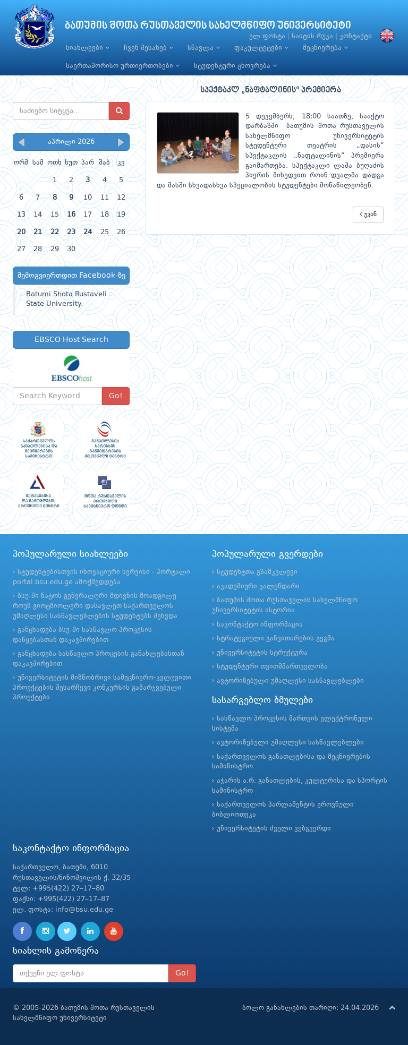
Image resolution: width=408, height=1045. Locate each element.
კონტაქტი (355, 36)
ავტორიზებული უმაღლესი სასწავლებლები (290, 681)
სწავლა (204, 48)
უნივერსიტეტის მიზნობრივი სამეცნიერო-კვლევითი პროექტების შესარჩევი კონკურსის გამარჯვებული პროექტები (102, 687)
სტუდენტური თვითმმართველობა (272, 666)
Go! (116, 396)
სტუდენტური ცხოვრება (235, 66)
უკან (368, 214)
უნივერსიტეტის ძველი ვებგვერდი (274, 828)
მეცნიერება (325, 48)
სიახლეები (87, 48)
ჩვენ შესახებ (148, 48)
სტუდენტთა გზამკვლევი (257, 572)
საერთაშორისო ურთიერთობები (123, 66)
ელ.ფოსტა (267, 36)
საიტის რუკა (312, 36)
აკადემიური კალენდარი (258, 586)
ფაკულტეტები (261, 48)
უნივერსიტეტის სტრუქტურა (262, 652)
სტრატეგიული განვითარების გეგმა (276, 638)
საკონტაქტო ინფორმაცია (260, 624)
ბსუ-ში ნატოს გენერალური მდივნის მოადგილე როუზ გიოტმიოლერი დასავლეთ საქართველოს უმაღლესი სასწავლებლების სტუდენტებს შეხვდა (95, 606)
